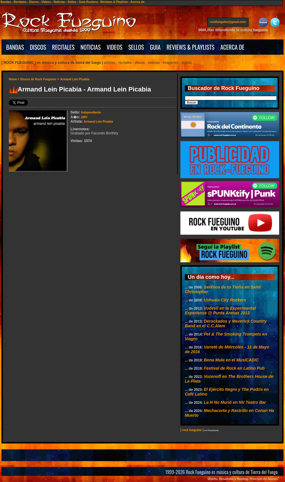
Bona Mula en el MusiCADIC (231, 360)
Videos (46, 2)
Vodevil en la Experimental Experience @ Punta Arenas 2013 (220, 310)
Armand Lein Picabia (74, 79)
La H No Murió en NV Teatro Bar (235, 402)
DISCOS (38, 47)
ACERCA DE (232, 47)
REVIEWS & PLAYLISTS (190, 47)
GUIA (155, 47)
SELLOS (136, 47)
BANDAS (15, 47)
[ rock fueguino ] (191, 430)
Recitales (20, 2)
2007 (84, 117)
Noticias (59, 2)
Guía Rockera (88, 2)
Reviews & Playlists (114, 2)
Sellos (72, 2)
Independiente (91, 112)
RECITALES (63, 47)
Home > (14, 79)
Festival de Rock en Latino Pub (234, 368)
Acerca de (137, 2)
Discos (34, 2)
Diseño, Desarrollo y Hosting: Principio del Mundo (243, 479)
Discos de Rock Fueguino (38, 79)
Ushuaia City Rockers (225, 300)
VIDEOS (115, 47)
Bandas (5, 2)
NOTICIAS (91, 47)
